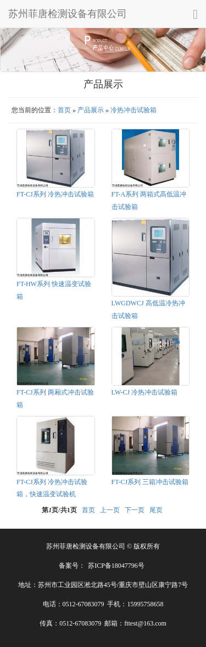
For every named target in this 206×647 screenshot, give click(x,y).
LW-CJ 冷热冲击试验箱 (145, 392)
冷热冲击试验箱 (133, 110)
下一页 (134, 510)
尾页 (156, 510)
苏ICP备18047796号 (116, 565)
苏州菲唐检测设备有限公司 (67, 13)
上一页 (109, 510)
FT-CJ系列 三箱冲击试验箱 (150, 482)
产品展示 (90, 110)
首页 (64, 110)
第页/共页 (59, 510)
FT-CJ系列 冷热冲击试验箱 (55, 194)
